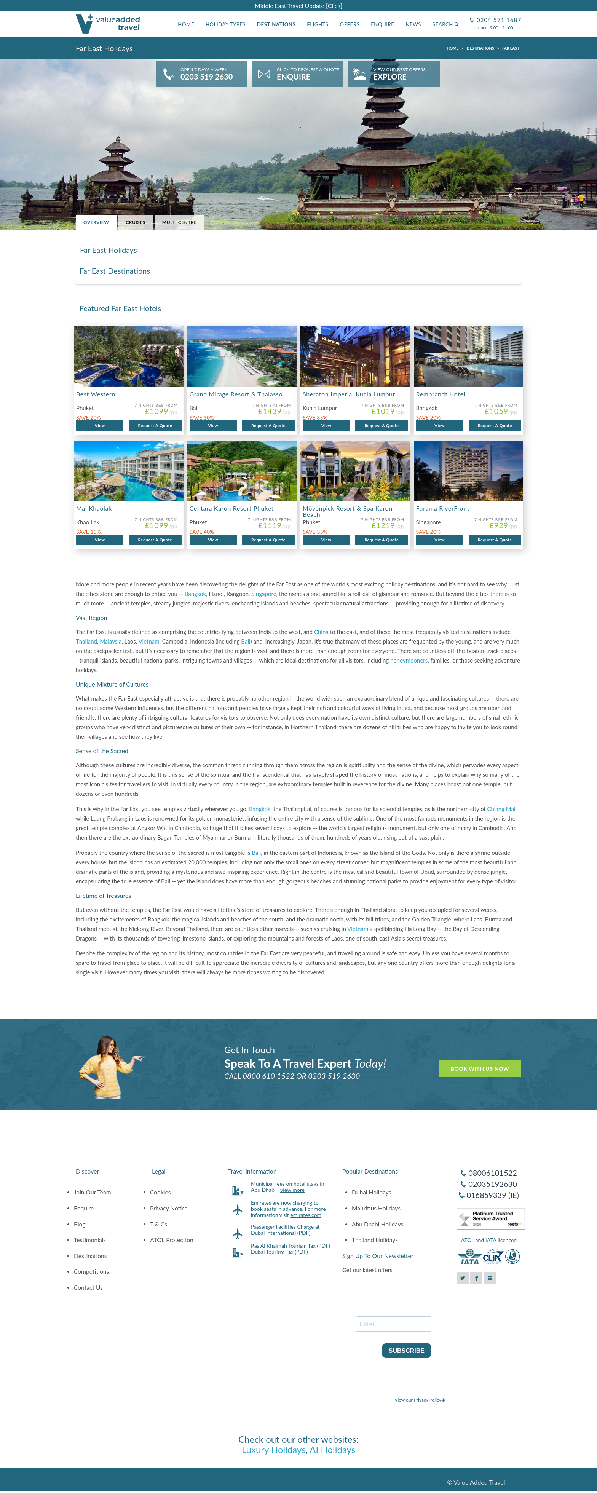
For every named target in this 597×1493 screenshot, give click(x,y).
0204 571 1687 (498, 16)
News (413, 24)
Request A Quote (155, 425)
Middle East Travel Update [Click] (298, 5)
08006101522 (492, 1172)
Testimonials (90, 1239)
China (321, 631)
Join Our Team (92, 1192)
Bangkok (195, 593)
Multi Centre (179, 222)
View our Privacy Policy (419, 1400)
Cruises (135, 222)
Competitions (91, 1271)
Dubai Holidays (371, 1192)
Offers (350, 24)
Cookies (160, 1192)
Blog (80, 1224)
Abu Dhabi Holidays (377, 1224)
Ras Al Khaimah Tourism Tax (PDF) (290, 1245)
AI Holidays (332, 1449)
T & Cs (158, 1224)
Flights (317, 24)
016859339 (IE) (492, 1194)
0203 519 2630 (334, 1075)
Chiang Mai (501, 808)
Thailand (86, 641)
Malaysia (110, 641)
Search (445, 24)
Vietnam (148, 641)
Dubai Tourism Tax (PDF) (279, 1252)
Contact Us (88, 1287)
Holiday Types (226, 24)
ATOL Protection (171, 1239)
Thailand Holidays (375, 1239)
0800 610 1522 (268, 1075)
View (100, 425)
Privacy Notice (169, 1208)
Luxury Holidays (274, 1449)
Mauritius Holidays (376, 1208)
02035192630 (492, 1183)
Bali (245, 641)
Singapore (263, 593)
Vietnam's (359, 928)
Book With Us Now (480, 1068)
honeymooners (409, 660)
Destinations (276, 24)
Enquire (382, 24)
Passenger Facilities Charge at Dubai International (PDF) (285, 1229)
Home (186, 24)
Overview (96, 222)
